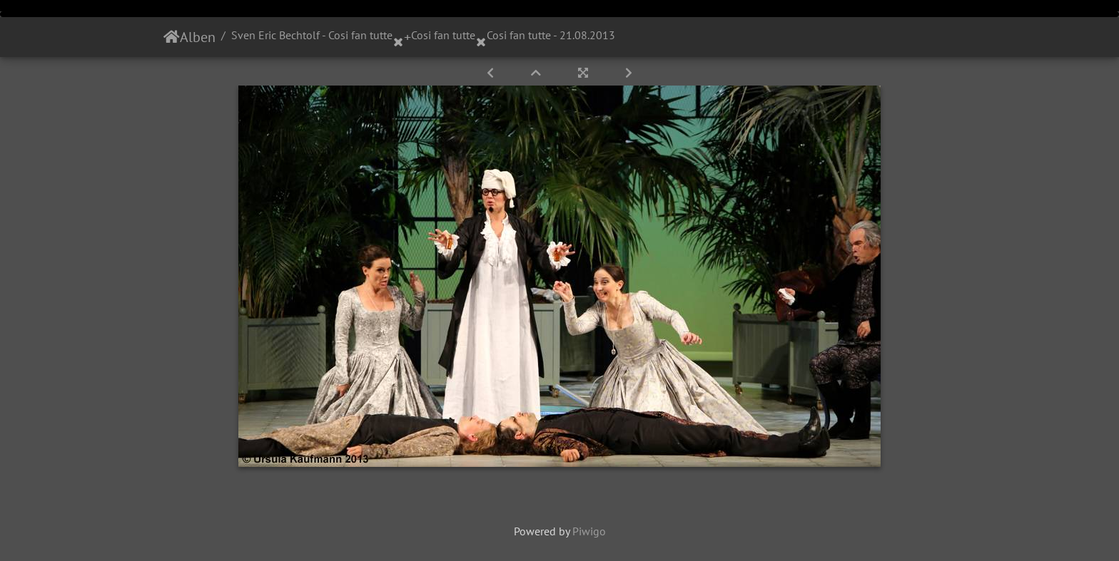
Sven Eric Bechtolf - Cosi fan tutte (312, 35)
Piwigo (589, 531)
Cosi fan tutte (443, 35)
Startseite (171, 37)
